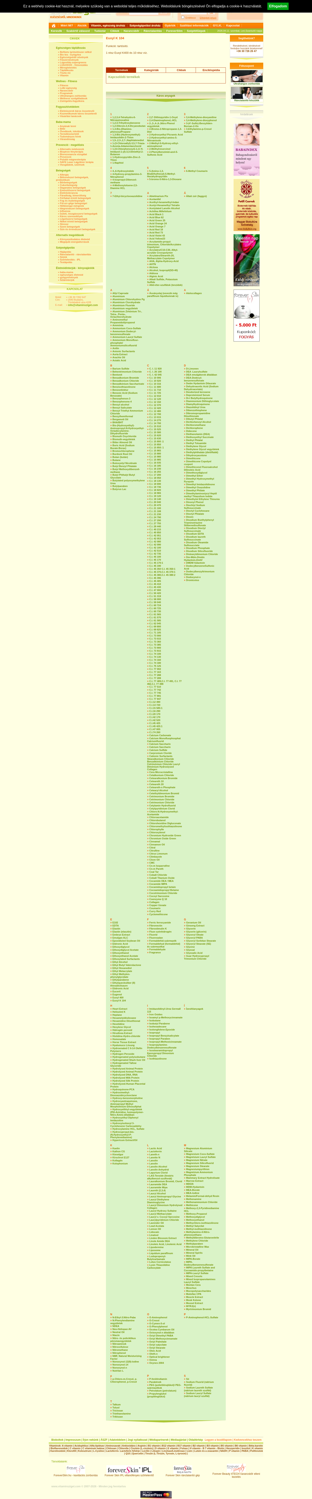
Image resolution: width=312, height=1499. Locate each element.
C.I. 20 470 (155, 505)
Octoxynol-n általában (161, 1332)
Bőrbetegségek (68, 182)
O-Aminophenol (158, 1317)
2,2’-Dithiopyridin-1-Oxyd (163, 117)
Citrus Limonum (158, 853)
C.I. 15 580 (155, 432)
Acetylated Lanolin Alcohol (164, 208)
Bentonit (117, 374)
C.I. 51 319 (155, 596)
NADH (223, 1451)
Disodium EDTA (195, 533)
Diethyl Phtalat (194, 440)
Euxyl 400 (118, 997)
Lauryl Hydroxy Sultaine (163, 1210)
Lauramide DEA (158, 1184)
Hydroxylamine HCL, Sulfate (128, 1129)
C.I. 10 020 (155, 380)
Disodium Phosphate (198, 548)
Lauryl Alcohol (157, 1193)
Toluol (115, 1407)
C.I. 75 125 (155, 666)
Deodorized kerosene (198, 392)
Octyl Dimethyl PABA (161, 1335)
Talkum (116, 1404)
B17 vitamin (184, 1445)
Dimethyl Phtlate (195, 490)
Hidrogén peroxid (122, 1030)
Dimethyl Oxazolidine (198, 487)
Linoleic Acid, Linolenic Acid (165, 1244)
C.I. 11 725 (155, 393)
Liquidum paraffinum (161, 1253)
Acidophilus (81, 1445)
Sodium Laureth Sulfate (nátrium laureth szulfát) (198, 1389)
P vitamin (234, 1451)
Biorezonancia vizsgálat (73, 154)
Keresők (56, 31)
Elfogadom (278, 6)
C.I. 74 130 (155, 657)
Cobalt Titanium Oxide (162, 878)
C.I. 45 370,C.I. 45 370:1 (162, 572)
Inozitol (246, 1448)
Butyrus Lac (119, 489)
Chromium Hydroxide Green (165, 835)
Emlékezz (190, 17)
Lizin (189, 1451)
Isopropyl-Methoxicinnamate (165, 1041)
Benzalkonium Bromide (125, 377)
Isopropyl (154, 1032)
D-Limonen (192, 368)
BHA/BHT (117, 422)
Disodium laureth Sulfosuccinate (195, 538)
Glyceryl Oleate (194, 934)
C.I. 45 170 (155, 559)
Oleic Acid (155, 1350)
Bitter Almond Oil (122, 442)
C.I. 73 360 (155, 641)
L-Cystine (98, 1451)
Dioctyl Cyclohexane (198, 510)
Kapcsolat (233, 25)
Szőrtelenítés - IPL (70, 259)
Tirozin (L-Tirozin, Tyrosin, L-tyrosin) (166, 1453)
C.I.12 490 (154, 702)
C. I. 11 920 (155, 368)
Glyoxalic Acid (194, 953)
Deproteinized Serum (198, 395)
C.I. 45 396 (155, 578)
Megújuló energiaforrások (74, 242)
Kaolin (116, 1148)
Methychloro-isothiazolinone (202, 1223)
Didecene (191, 431)
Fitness (64, 85)
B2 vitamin (199, 1445)
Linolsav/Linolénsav (173, 1451)
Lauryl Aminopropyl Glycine (165, 1196)
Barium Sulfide (120, 368)
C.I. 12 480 (155, 411)
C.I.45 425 (154, 723)
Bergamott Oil (120, 419)
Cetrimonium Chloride (161, 799)
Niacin (116, 1335)
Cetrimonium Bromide (161, 796)
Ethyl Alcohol (120, 962)
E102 (115, 922)
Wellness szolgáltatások (73, 98)
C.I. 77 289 (155, 678)
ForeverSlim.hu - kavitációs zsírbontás (76, 1474)
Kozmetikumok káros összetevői (78, 113)
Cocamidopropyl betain (162, 887)
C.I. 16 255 (155, 471)
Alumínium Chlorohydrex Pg (128, 299)
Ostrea (153, 1360)
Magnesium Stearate (197, 1166)
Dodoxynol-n (193, 577)
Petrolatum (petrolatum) (162, 1390)
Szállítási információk (194, 25)
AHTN (152, 264)
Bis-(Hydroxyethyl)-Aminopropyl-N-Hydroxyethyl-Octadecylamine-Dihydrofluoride (127, 429)
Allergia (64, 174)
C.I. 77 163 (155, 672)
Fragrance (155, 952)
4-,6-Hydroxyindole (123, 171)
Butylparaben (120, 486)
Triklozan (117, 1416)
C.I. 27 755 (155, 523)
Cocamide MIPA (158, 884)
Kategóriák (151, 70)
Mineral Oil (192, 1249)
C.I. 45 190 (155, 566)
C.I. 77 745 (155, 693)
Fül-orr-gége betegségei (73, 203)
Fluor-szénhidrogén (160, 931)
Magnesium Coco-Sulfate (200, 1154)
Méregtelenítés (68, 67)
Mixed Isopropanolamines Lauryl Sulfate (199, 1280)
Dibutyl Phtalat (194, 419)
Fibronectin (155, 925)
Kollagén (117, 1160)
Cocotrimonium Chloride (163, 893)
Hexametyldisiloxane (124, 1018)
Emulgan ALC (120, 937)
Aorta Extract (119, 354)
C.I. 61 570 (155, 617)
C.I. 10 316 (155, 383)
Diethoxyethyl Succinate (200, 437)
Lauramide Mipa (158, 1187)
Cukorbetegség (68, 185)
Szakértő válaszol (78, 31)
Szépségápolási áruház (145, 25)
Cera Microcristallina (161, 772)
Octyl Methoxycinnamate (163, 1338)
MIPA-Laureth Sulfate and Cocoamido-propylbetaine (199, 1269)
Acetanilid (155, 199)
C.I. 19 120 (155, 496)
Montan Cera (193, 1285)
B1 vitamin (154, 1445)
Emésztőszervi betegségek (75, 190)
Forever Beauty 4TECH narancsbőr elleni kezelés (236, 1474)
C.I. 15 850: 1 (156, 447)
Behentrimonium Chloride (127, 371)
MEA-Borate (193, 1190)
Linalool (153, 1235)
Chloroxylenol (157, 832)
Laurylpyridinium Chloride (164, 1220)
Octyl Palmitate (157, 1341)
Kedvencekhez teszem (248, 1439)
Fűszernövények (69, 60)
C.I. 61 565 (155, 614)
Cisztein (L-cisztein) (142, 1448)
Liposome (155, 1250)
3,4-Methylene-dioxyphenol (201, 120)
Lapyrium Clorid (158, 1172)
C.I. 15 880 (155, 453)
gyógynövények (69, 277)
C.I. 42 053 (155, 538)
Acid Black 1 (156, 214)
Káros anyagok (165, 95)
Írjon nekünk (90, 1439)
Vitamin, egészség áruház (108, 25)
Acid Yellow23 (157, 238)
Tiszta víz (65, 73)
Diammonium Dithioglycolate (202, 401)
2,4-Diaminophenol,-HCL (163, 120)
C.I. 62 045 (155, 623)
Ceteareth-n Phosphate (162, 787)
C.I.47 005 (154, 729)
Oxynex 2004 (156, 1363)
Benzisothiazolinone (123, 387)
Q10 (127, 1453)
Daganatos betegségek (73, 187)
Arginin (142, 1445)
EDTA (115, 925)
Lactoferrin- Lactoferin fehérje (123, 1451)
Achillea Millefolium (160, 211)
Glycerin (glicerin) (196, 931)
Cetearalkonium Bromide (163, 778)
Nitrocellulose (120, 1347)
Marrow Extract (194, 1181)
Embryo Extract (121, 934)
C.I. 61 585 (155, 620)
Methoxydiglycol (195, 1217)
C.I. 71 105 (155, 632)
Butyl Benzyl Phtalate (124, 466)
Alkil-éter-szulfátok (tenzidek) (165, 285)
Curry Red (155, 911)
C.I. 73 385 (155, 644)
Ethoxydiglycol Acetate (125, 950)
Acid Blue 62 (156, 217)
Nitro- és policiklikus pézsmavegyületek (123, 1339)
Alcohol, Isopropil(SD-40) (163, 270)
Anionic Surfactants (123, 351)
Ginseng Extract (195, 925)
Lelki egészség (68, 88)
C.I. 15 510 (155, 426)
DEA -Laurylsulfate (196, 371)
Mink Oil (190, 1256)
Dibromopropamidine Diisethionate (197, 414)
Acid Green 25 (157, 220)
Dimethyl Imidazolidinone (200, 484)
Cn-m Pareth (156, 868)
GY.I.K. (217, 25)
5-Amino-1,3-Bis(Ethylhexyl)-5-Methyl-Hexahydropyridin (161, 174)
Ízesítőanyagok (194, 1008)
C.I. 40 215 (155, 529)
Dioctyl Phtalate (195, 514)
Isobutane (155, 1020)
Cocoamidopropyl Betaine (164, 890)
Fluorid (153, 934)
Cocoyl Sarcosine (159, 896)
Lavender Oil (156, 1223)
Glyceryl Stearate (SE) (198, 943)
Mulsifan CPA (193, 1294)
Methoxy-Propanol (196, 1214)
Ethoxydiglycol (120, 947)
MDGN (189, 1184)
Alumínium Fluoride (123, 305)
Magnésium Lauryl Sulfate (201, 1157)
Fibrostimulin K (158, 928)
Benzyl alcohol (120, 404)
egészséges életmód (71, 274)
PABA (245, 1451)
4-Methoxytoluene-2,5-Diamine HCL (124, 186)
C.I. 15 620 (155, 435)
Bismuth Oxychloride (124, 436)
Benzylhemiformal (122, 416)
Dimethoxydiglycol (196, 472)
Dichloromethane (196, 425)
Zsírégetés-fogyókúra (72, 101)
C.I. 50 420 (155, 593)
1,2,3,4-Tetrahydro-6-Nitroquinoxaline (123, 118)
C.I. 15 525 (155, 429)
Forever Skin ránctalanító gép (183, 1474)
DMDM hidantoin (195, 563)
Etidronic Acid (120, 988)
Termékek (121, 70)
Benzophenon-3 (121, 398)
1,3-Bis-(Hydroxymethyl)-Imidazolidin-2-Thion (125, 136)
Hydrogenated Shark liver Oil (128, 1060)
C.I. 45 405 (155, 581)
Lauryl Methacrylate (160, 1214)
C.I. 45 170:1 (156, 563)
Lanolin (153, 1160)
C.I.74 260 (154, 732)
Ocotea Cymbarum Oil (161, 1329)
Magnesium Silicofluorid (200, 1163)
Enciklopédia (211, 70)
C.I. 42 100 (155, 547)
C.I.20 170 (154, 714)
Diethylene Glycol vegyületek (202, 449)
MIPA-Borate (193, 1259)
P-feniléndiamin (158, 1379)
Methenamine (193, 1199)
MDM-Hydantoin (195, 1187)
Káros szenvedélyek (71, 216)
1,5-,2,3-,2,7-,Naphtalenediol (128, 140)
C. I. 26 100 (155, 371)
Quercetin (137, 1453)
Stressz (64, 224)
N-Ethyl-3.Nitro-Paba (124, 1317)
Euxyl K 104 (119, 1000)
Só (187, 1379)
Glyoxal (190, 950)
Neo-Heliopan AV (122, 1329)
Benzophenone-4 (122, 401)
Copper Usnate (157, 905)
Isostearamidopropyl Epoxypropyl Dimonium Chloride (160, 1053)
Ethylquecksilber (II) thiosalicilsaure (122, 984)
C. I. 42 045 (155, 374)
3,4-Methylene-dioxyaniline (201, 117)
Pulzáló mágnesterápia (73, 159)
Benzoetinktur (120, 390)
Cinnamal (154, 841)
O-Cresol (154, 1320)
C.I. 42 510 (155, 550)
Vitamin (64, 75)
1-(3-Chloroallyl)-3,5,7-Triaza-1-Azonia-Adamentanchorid (127, 144)
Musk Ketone (193, 1300)
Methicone (192, 1205)
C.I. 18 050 (155, 478)
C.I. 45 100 (155, 556)
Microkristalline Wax (197, 1246)
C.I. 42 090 (155, 544)
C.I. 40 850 (155, 532)
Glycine (190, 947)
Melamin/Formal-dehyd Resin (202, 1196)
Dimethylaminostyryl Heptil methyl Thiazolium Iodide (200, 495)
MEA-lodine (192, 1193)
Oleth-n (153, 1354)
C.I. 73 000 (155, 635)
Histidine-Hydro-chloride (126, 1036)
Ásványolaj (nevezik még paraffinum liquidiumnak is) (162, 294)
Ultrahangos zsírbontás (73, 95)
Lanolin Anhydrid (159, 1169)
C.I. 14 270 (155, 420)
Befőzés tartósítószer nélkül (76, 52)
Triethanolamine (121, 1413)
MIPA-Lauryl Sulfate (197, 1273)
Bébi (62, 128)
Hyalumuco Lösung (123, 1045)
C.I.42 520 (154, 720)
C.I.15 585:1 (155, 708)
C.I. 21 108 (155, 511)
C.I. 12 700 (155, 414)
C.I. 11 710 (155, 390)
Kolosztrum (84, 1451)
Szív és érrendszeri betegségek (77, 229)
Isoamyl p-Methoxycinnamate (165, 1017)
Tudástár (100, 31)
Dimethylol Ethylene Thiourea (203, 499)
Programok (66, 93)
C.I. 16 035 (155, 462)
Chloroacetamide (159, 817)
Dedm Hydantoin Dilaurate (201, 383)
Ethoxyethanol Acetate (125, 956)
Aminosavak (113, 1445)
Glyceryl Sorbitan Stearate (201, 940)
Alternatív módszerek (72, 149)
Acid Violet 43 (157, 235)
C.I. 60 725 (155, 608)
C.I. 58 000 (155, 599)
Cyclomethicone (158, 914)
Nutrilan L (118, 1370)
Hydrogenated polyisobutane (128, 1057)
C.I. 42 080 (155, 541)
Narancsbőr (131, 31)
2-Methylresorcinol (160, 149)
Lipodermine (156, 1247)
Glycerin (191, 928)
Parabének (155, 1382)
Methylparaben (194, 1243)
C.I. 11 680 (155, 387)
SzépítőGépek (196, 31)
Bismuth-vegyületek (123, 439)
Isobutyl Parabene (159, 1023)
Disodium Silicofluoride (199, 551)
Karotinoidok (57, 1451)
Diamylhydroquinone (198, 404)
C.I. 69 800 (155, 626)
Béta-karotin (256, 1445)
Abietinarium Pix (158, 196)
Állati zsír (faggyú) (196, 196)
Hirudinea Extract (122, 1033)
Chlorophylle (156, 829)
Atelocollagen (194, 293)
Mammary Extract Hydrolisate (203, 1178)
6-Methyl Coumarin (197, 171)
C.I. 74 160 (155, 660)
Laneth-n (154, 1154)
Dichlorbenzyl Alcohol (198, 422)
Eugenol (117, 994)
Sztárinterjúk (67, 280)
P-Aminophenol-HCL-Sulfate (202, 1317)
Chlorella (123, 1448)
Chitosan (111, 1448)
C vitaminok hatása (93, 1448)
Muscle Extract (194, 1297)
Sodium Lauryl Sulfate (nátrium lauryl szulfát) (197, 1394)
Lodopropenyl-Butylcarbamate (156, 1257)
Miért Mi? (67, 25)
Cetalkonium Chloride (161, 775)
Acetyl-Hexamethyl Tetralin (164, 205)
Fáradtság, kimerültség (73, 195)
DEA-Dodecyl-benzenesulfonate (194, 379)
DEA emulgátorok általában (201, 374)
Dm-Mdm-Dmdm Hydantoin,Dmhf (194, 558)
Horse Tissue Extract (124, 1042)
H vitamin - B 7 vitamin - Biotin (207, 1448)
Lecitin (146, 1451)
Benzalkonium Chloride (125, 380)
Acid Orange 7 (157, 226)
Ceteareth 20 (156, 784)
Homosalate (119, 1039)
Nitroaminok (119, 1344)
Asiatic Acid (119, 360)
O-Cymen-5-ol (157, 1323)
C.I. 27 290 (155, 520)
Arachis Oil (118, 357)
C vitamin (75, 1448)
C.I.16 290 (154, 711)
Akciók (82, 25)
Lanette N (154, 1157)
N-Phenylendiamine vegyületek (122, 1322)
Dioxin (189, 517)
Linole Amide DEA (159, 1241)
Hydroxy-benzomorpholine (127, 1098)
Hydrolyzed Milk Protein (126, 1077)
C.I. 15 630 (155, 438)
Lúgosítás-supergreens (73, 62)
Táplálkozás (66, 70)
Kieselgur (117, 1154)
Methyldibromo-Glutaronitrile (202, 1237)
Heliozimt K (118, 1012)
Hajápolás (65, 252)
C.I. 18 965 (155, 493)
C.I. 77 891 (155, 696)
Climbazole (155, 856)
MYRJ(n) (191, 1306)
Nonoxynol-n (119, 1367)
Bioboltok (57, 1439)
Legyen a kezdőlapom (218, 1439)
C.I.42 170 (154, 717)
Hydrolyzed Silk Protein (125, 1080)
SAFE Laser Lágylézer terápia (77, 162)
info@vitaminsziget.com (83, 305)
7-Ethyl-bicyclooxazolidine (127, 196)
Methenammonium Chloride (202, 1202)
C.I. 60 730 (155, 611)
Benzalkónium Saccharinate (128, 383)
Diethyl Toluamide (196, 443)
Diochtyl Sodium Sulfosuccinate (194, 506)
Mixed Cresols (194, 1276)
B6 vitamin (241, 1445)
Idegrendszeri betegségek (74, 208)
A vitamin (67, 1445)
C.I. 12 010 (155, 396)
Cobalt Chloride (158, 875)
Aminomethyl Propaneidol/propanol (122, 321)
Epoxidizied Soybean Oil (126, 940)
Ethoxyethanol (120, 953)
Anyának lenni (68, 126)
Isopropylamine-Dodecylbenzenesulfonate (162, 1046)
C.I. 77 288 (155, 675)
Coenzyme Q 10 (158, 899)
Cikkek (114, 31)
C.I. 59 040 (155, 602)
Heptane (117, 1015)
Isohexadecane (157, 1026)
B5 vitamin (227, 1445)
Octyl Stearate (157, 1347)
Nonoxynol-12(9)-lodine (125, 1361)
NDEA (115, 1326)
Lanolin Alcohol (158, 1166)
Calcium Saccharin (160, 744)
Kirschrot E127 (120, 1157)
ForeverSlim (174, 31)
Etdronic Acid (120, 943)
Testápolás (66, 262)
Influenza (65, 211)
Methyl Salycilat (195, 1226)
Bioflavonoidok (59, 1448)
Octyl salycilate (158, 1344)
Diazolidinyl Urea (195, 407)
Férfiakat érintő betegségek (75, 198)
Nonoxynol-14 (120, 1364)
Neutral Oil (118, 1332)
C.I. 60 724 (155, 605)
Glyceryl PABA (194, 937)
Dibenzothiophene (196, 410)
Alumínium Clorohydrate (126, 302)
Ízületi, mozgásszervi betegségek (79, 213)
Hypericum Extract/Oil (124, 1140)
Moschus (191, 1288)
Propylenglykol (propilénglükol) (156, 1395)
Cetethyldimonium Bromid (164, 793)
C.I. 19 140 (155, 499)
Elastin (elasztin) (121, 931)
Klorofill (71, 1451)
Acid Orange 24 (158, 223)
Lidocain (154, 1232)
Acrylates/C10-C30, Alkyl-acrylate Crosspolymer (162, 251)
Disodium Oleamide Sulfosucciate (196, 544)
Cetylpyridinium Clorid (162, 808)
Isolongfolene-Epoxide (162, 1029)
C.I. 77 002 (155, 669)
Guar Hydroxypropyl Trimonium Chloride (196, 957)
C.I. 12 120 (155, 399)
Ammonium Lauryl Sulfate (127, 337)
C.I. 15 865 (155, 450)
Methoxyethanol (195, 1220)
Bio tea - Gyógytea (70, 54)
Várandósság (67, 139)
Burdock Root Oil (122, 454)
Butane (116, 460)
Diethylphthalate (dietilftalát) (202, 452)
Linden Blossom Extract (163, 1238)
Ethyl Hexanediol (122, 968)
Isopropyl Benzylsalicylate (164, 1035)
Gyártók (170, 25)
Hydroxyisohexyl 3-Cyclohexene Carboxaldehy (125, 1124)
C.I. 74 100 (155, 654)
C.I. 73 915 (155, 650)
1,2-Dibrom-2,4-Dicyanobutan (129, 126)
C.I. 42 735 (155, 553)
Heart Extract (119, 1008)
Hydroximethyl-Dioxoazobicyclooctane (123, 1094)
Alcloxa (153, 267)
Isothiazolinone (158, 1058)
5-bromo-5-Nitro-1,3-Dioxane (165, 179)
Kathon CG (118, 1151)
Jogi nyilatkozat (137, 1439)
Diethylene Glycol (196, 446)
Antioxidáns (129, 1445)
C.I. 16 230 (155, 468)
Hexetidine (118, 1024)
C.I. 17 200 (155, 475)
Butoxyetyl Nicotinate (124, 463)
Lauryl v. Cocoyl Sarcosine (164, 1217)
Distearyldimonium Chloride (202, 554)
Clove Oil (154, 859)
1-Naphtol (118, 162)
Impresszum (73, 1439)
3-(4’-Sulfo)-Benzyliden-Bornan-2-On (198, 124)
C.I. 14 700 (155, 423)
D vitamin (160, 1448)
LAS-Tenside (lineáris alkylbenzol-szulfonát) (160, 1177)
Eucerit (116, 991)
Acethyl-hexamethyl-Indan (164, 202)
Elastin (116, 928)
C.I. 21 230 (155, 514)
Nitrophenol (119, 1353)
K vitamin (257, 1448)
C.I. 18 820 (155, 490)
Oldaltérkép (195, 1439)
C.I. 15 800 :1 (156, 441)
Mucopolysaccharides (198, 1291)
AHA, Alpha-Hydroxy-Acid (164, 261)
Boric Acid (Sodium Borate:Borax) (122, 446)
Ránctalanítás (153, 31)
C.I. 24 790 (155, 517)
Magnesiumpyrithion (198, 1169)
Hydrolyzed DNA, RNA (125, 1074)
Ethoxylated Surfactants (126, 959)
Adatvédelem (117, 1439)
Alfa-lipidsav (97, 1445)
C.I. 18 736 (155, 487)
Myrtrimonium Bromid (198, 1309)
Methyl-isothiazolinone (199, 1229)
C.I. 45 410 (155, 584)
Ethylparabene (120, 979)
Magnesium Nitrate (196, 1160)
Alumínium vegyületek (125, 308)
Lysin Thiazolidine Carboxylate (158, 1266)
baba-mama (66, 272)
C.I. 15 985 (155, 459)
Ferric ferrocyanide (160, 922)
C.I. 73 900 (155, 647)
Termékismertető (69, 134)
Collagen (154, 902)
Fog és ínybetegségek (72, 200)
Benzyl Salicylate (122, 407)
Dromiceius (192, 580)
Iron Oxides (155, 1014)
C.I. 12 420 (155, 408)
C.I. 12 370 (155, 405)
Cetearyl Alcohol (158, 790)
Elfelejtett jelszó (208, 17)
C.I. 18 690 (155, 484)
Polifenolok (256, 1451)
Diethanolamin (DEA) (198, 434)
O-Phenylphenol (158, 1326)
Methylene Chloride (197, 1240)
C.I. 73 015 (155, 638)
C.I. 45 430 (155, 587)
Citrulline (154, 850)
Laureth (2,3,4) (157, 1190)
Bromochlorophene (123, 451)
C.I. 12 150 (155, 402)
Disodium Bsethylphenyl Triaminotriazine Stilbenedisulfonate (199, 523)
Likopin (156, 1451)
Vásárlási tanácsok (70, 116)
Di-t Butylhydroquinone (199, 398)
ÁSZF (104, 1439)
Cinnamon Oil (157, 844)
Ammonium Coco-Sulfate (126, 328)
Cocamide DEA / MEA (161, 881)
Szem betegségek (70, 226)
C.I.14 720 (154, 705)
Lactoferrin (155, 1151)
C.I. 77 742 (155, 689)
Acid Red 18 (156, 229)
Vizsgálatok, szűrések (72, 164)
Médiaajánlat (178, 1439)
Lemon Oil (155, 1229)
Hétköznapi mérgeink (72, 206)
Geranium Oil (193, 922)
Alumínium (118, 296)
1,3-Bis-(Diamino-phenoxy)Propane (121, 130)
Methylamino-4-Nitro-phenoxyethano (197, 1233)
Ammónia (117, 325)
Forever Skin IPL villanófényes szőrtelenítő (129, 1474)
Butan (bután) (120, 457)
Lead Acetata (156, 1226)
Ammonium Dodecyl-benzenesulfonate (123, 332)
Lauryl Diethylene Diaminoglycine (158, 1201)
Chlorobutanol (157, 820)
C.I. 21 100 (155, 508)
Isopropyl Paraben (159, 1038)
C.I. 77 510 (155, 686)
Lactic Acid (155, 1148)
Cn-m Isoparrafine (159, 865)
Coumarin (154, 908)
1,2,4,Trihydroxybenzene (126, 123)
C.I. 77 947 (155, 699)
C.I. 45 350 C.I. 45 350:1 (162, 569)
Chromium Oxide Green (162, 838)
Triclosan (117, 1410)
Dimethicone (193, 458)
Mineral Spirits (194, 1253)
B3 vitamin (213, 1445)
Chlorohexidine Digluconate (165, 823)
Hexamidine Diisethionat (126, 1021)
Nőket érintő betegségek (74, 221)
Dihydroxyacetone (196, 455)
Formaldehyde (157, 949)
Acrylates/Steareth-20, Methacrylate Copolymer (161, 257)
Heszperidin (233, 1448)
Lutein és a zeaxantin (206, 1451)
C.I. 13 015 (155, 417)
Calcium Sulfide (158, 750)
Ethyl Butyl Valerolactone (126, 965)
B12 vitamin (168, 1445)
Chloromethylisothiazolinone (165, 826)
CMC (152, 862)
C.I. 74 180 (155, 663)
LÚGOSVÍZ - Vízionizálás (74, 65)
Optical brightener (159, 1357)
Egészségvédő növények (74, 57)
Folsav (184, 1448)
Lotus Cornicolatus (160, 1262)
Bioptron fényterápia (71, 151)
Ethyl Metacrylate (122, 971)
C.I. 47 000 (155, 590)
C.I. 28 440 (155, 526)
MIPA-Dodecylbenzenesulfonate (198, 1263)
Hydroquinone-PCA (123, 1089)
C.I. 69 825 (155, 629)
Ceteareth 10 (156, 781)
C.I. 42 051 (155, 535)
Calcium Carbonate (160, 735)
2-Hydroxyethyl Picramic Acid (166, 134)
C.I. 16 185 (155, 465)
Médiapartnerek (159, 1439)
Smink (63, 257)
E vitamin (173, 1448)
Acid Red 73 (156, 232)
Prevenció (66, 157)
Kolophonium (120, 1163)
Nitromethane (120, 1350)
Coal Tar (154, 872)
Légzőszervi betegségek (74, 219)
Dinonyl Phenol (194, 502)
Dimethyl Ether (194, 475)
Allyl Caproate (120, 293)
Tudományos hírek (70, 136)
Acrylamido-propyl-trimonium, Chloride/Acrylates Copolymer (164, 244)
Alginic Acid (156, 276)
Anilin (115, 348)
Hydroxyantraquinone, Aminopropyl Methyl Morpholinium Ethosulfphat (125, 1104)
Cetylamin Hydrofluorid (162, 805)
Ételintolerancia (69, 193)
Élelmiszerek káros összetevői (77, 111)
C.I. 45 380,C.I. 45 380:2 (162, 575)
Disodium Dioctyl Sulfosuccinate (195, 529)
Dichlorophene (194, 428)
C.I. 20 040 (155, 502)
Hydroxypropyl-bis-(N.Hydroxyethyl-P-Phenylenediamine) (122, 1135)
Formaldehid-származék (162, 940)
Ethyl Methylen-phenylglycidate (120, 975)
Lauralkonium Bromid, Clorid (165, 1181)
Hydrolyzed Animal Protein (127, 1071)
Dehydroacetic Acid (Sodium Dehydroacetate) (201, 388)
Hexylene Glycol (121, 1027)
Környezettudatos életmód (75, 239)
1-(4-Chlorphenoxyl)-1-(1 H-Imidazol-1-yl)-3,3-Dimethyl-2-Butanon (126, 152)
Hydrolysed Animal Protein (127, 1068)
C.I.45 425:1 (155, 726)
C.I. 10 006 (155, 377)
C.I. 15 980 (155, 456)
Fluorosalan (156, 937)
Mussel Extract (194, 1303)
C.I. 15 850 (155, 444)
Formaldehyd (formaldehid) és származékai (163, 945)
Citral (152, 847)
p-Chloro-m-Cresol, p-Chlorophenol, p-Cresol (123, 1380)
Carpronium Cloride (160, 753)
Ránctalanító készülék (246, 100)
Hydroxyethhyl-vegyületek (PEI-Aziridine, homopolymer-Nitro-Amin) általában (127, 1112)
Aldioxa (153, 273)
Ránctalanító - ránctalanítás (75, 254)
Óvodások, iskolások (72, 131)
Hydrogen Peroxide (123, 1054)
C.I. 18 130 (155, 481)
